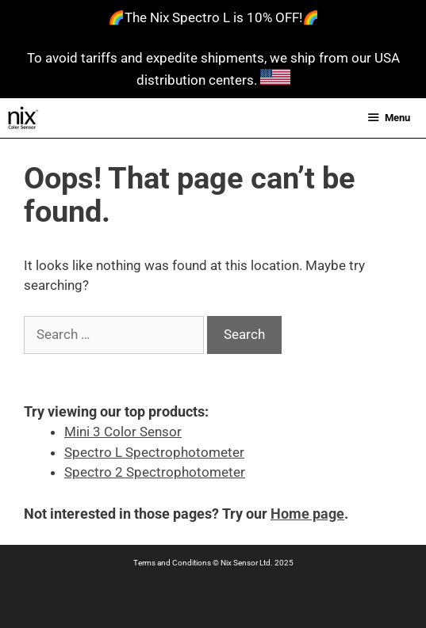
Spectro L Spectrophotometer (154, 452)
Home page (307, 513)
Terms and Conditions (172, 562)
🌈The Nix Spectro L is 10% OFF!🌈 (213, 17)
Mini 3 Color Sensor (123, 432)
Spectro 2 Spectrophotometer (154, 472)
